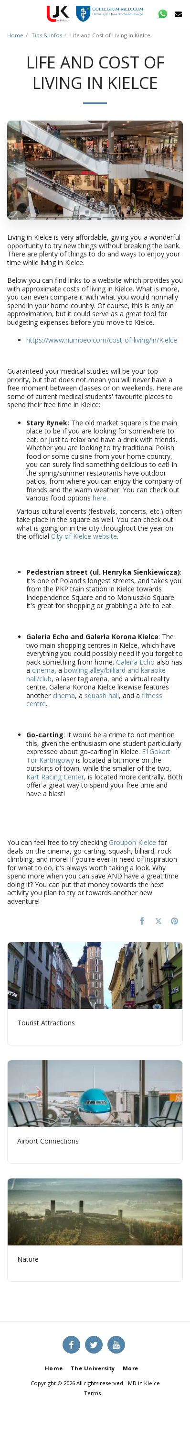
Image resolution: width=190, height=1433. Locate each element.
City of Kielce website (84, 536)
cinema (43, 670)
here (99, 497)
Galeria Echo (135, 662)
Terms (92, 1393)
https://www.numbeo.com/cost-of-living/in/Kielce (101, 339)
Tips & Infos (47, 35)
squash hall (101, 695)
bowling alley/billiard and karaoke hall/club (96, 674)
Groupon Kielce (132, 842)
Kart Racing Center (55, 776)
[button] (10, 13)
